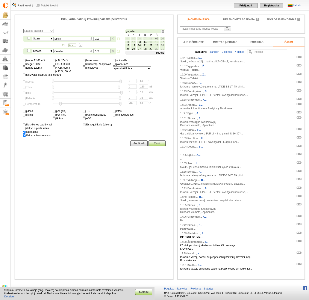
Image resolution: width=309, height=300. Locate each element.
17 (162, 42)
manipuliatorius (123, 114)
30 (156, 48)
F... (200, 82)
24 (162, 45)
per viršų (59, 114)
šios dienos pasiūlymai (37, 124)
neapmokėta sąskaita (239, 19)
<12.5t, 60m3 (62, 71)
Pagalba (169, 288)
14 (145, 42)
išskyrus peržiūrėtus (36, 128)
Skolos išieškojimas (281, 19)
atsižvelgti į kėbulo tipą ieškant (42, 74)
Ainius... (192, 104)
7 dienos (239, 51)
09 (156, 38)
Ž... (204, 66)
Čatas (288, 42)
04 (127, 38)
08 (151, 38)
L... (198, 163)
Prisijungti (245, 5)
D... (200, 57)
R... (201, 196)
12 (133, 42)
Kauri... (191, 253)
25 (127, 48)
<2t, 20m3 (60, 60)
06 (139, 38)
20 (139, 45)
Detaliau (9, 296)
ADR (87, 118)
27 (139, 48)
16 (156, 42)
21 (145, 45)
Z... (201, 104)
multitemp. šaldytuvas (97, 64)
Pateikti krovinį (49, 5)
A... (198, 113)
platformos (120, 64)
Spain (36, 38)
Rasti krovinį (25, 5)
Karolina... (193, 138)
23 (156, 45)
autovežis (120, 60)
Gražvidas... (194, 99)
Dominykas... (195, 91)
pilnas (28, 111)
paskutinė (201, 51)
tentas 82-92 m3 (34, 60)
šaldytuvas (90, 67)
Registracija (271, 5)
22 (151, 45)
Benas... (192, 82)
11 (127, 42)
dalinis (28, 114)
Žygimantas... (195, 241)
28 (145, 48)
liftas (117, 111)
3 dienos (226, 51)
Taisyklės (182, 288)
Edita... (191, 129)
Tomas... (192, 196)
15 (151, 42)
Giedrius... (193, 233)
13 (139, 42)
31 (162, 48)
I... (206, 241)
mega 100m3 (32, 64)
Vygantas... (194, 66)
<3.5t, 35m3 (61, 64)
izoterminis (91, 60)
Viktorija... (193, 180)
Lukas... (192, 57)
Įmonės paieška (199, 19)
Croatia (37, 51)
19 (133, 45)
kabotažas (30, 131)
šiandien (214, 51)
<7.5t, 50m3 (61, 67)
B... (207, 91)
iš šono (58, 118)
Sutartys (208, 288)
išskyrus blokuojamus (37, 135)
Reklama (196, 288)
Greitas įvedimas (225, 42)
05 (133, 38)
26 (133, 48)
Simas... (192, 118)
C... (205, 99)
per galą (59, 111)
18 (127, 45)
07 (145, 38)
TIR (86, 111)
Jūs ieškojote (193, 42)
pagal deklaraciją (94, 114)
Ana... (190, 163)
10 (162, 38)
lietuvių (297, 5)
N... (200, 253)
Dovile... (192, 146)
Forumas (257, 42)
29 (151, 48)
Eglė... (191, 113)
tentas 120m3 (32, 67)
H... (203, 138)
